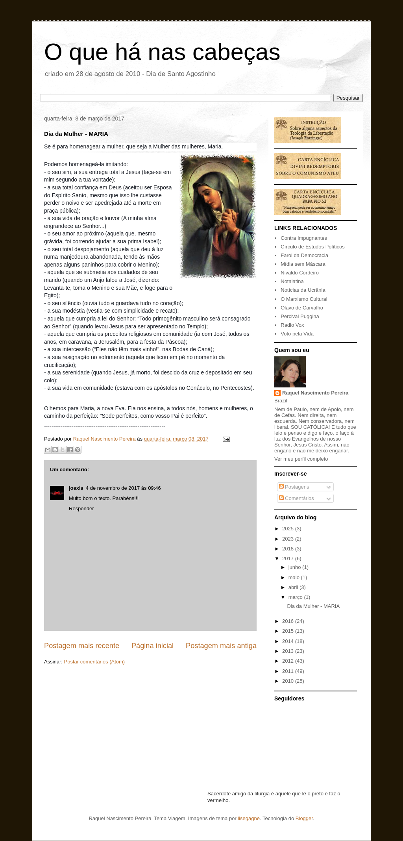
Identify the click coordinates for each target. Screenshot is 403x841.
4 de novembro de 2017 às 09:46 (123, 488)
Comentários (296, 498)
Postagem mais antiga (221, 646)
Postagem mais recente (81, 646)
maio (294, 577)
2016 (288, 621)
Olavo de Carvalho (302, 308)
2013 (288, 651)
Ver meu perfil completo (301, 459)
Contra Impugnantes (304, 238)
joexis (76, 488)
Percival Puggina (300, 316)
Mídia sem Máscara (303, 264)
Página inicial (152, 646)
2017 (288, 558)
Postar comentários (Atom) (94, 662)
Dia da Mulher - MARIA (313, 606)
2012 (288, 661)
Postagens (294, 487)
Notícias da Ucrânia (303, 290)
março (296, 597)
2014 (288, 641)
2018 (288, 549)
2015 (288, 631)
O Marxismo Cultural (304, 299)
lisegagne (249, 818)
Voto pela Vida (297, 334)
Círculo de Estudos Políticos (313, 247)
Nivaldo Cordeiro (300, 273)
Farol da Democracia (304, 255)
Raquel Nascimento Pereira (315, 393)
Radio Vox (292, 325)
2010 (288, 681)
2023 (288, 539)
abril (293, 587)
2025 (288, 529)
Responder (81, 508)
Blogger (304, 818)
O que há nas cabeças (162, 52)
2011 (288, 671)
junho (295, 567)
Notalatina (292, 281)
